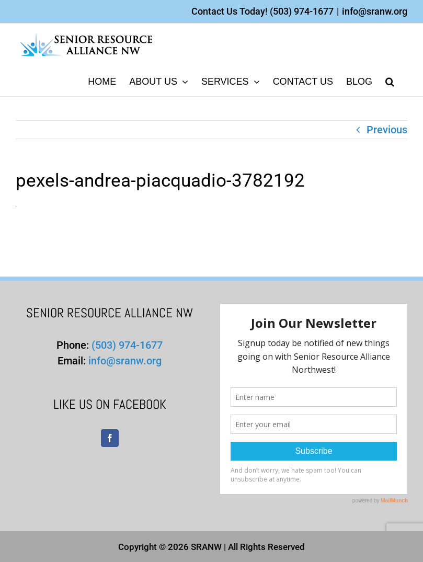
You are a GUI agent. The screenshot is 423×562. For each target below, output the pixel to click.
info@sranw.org (374, 11)
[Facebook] (110, 438)
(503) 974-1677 (302, 11)
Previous (387, 129)
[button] (389, 80)
